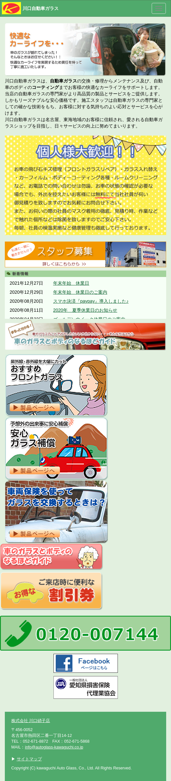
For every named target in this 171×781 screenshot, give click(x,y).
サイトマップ (29, 759)
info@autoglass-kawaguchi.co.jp (54, 747)
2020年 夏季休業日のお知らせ (85, 310)
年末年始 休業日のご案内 (80, 292)
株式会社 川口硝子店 (30, 721)
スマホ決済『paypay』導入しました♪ (90, 301)
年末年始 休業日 (71, 283)
